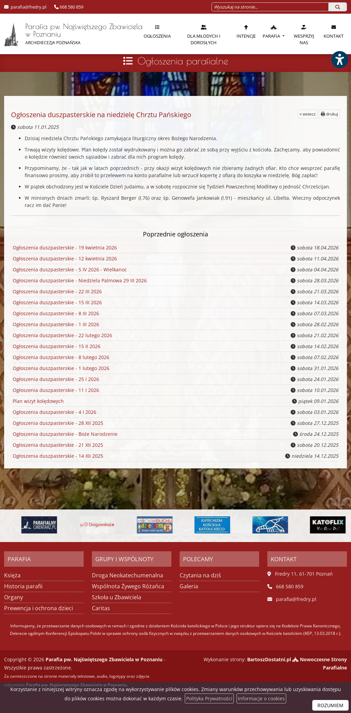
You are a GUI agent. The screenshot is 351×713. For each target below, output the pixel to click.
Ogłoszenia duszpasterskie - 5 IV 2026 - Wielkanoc (69, 269)
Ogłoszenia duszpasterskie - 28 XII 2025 (57, 423)
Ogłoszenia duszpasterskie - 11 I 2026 (55, 390)
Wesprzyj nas (304, 35)
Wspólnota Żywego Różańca (128, 586)
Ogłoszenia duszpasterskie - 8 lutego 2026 (60, 357)
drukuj (329, 114)
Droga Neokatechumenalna (127, 575)
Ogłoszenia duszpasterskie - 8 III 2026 (55, 313)
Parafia (272, 31)
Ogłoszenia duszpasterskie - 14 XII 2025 (57, 456)
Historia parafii (23, 586)
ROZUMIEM (330, 705)
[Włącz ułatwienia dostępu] (339, 59)
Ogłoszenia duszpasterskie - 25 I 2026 (55, 379)
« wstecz (308, 114)
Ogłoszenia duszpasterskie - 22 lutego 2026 (62, 335)
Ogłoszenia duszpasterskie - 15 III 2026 (57, 302)
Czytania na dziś (200, 575)
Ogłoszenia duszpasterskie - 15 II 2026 (56, 346)
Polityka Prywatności (209, 698)
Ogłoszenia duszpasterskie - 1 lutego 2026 (60, 368)
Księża (12, 575)
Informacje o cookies (261, 698)
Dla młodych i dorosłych (203, 35)
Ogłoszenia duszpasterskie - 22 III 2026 (57, 291)
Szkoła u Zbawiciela (116, 597)
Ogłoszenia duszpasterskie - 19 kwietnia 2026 (65, 247)
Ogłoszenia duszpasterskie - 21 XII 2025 (57, 445)
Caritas (101, 608)
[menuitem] (157, 33)
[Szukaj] (337, 6)
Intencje (246, 31)
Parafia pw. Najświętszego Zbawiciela (69, 34)
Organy (13, 597)
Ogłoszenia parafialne (182, 60)
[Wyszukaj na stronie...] (270, 6)
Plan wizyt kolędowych (38, 401)
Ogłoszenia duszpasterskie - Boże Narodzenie (64, 434)
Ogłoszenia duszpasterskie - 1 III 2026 (55, 324)
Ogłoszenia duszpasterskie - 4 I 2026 (54, 412)
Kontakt (333, 31)
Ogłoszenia (157, 31)
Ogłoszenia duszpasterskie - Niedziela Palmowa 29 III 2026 (79, 280)
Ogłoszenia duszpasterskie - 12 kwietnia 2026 (64, 258)
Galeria (189, 586)
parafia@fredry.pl (28, 7)
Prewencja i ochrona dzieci (38, 608)
